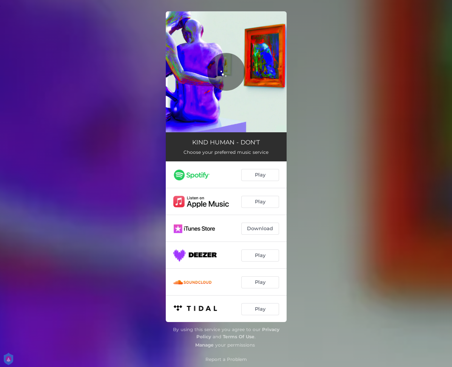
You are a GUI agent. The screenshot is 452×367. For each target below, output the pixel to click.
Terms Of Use (239, 336)
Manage (204, 345)
